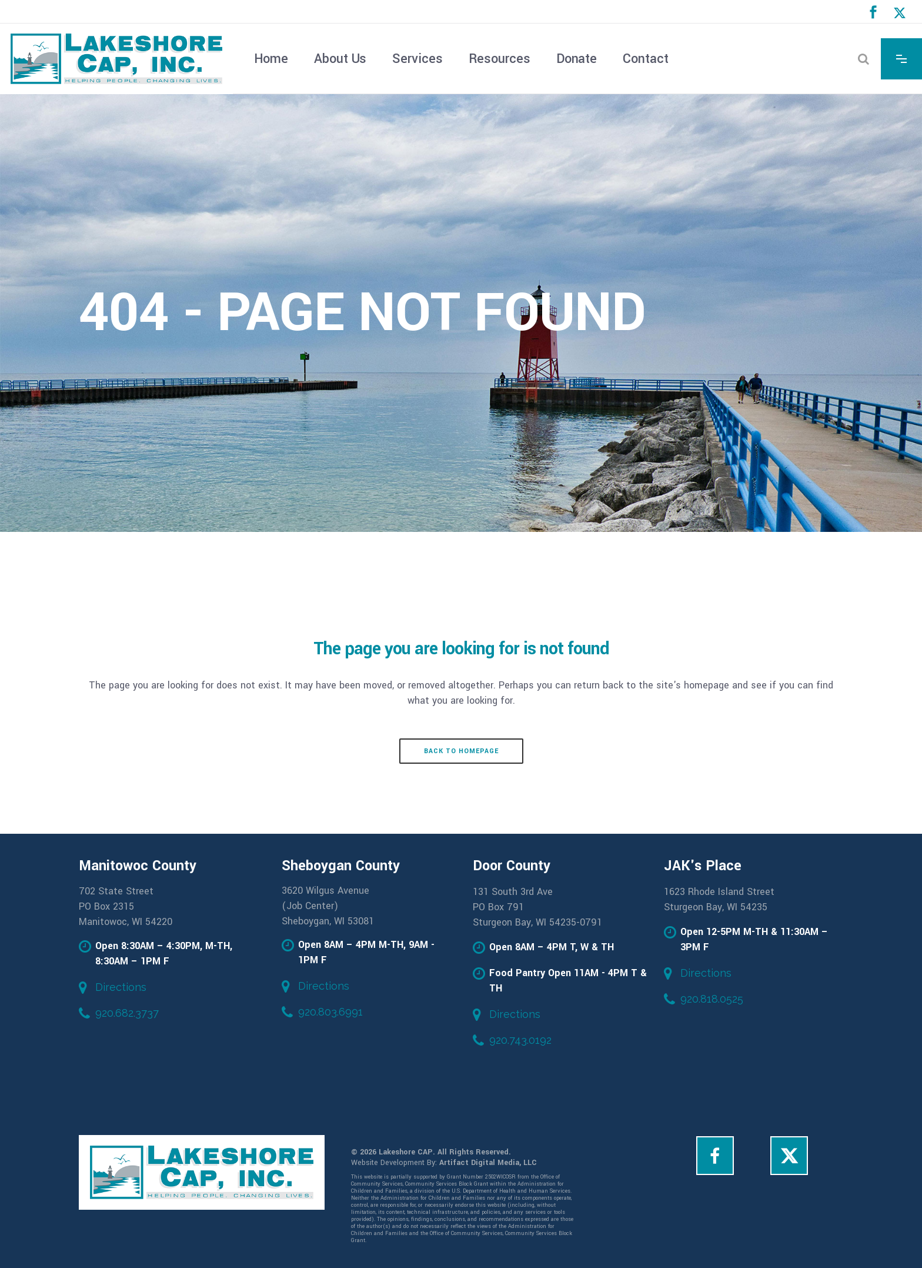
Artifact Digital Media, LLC (488, 1162)
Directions (120, 987)
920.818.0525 (711, 999)
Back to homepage (461, 751)
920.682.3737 (127, 1013)
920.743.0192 (520, 1040)
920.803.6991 (330, 1012)
